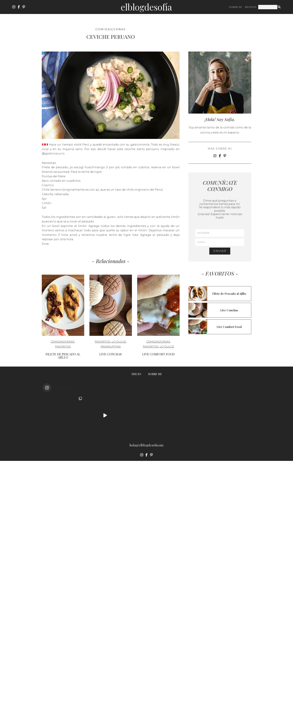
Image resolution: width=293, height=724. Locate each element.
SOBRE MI (235, 7)
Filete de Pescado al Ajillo (63, 355)
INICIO (136, 374)
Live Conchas (110, 354)
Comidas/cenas (110, 29)
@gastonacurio (53, 153)
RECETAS (251, 7)
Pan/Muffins (111, 346)
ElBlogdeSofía (146, 7)
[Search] (279, 7)
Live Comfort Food (158, 354)
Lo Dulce (119, 341)
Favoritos (63, 346)
